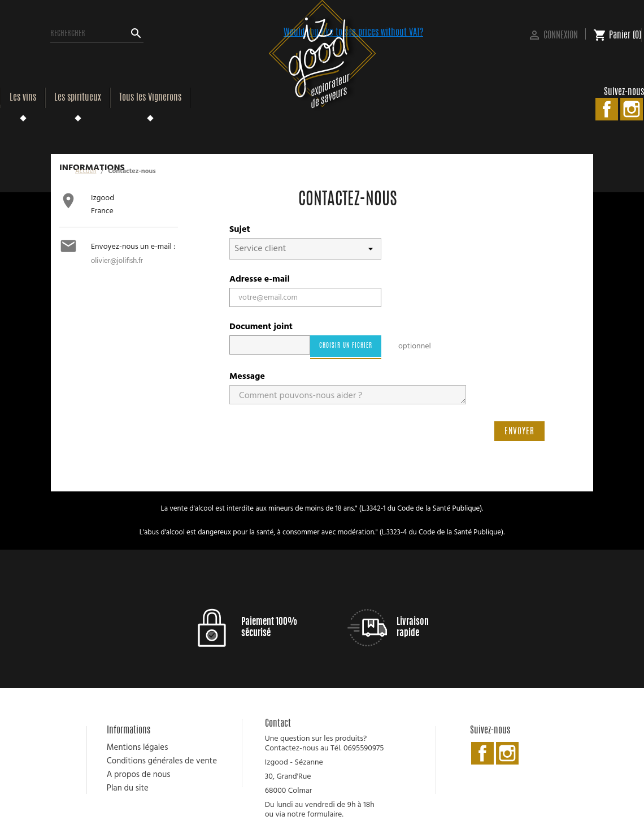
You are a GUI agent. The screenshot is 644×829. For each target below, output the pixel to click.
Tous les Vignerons (150, 97)
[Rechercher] (96, 33)
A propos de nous (139, 774)
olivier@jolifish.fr (117, 261)
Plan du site (128, 788)
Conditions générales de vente (162, 761)
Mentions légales (137, 747)
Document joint (261, 326)
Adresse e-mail (259, 279)
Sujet (239, 229)
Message (247, 376)
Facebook (606, 109)
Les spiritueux (77, 97)
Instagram (631, 109)
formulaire (324, 814)
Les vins (23, 97)
